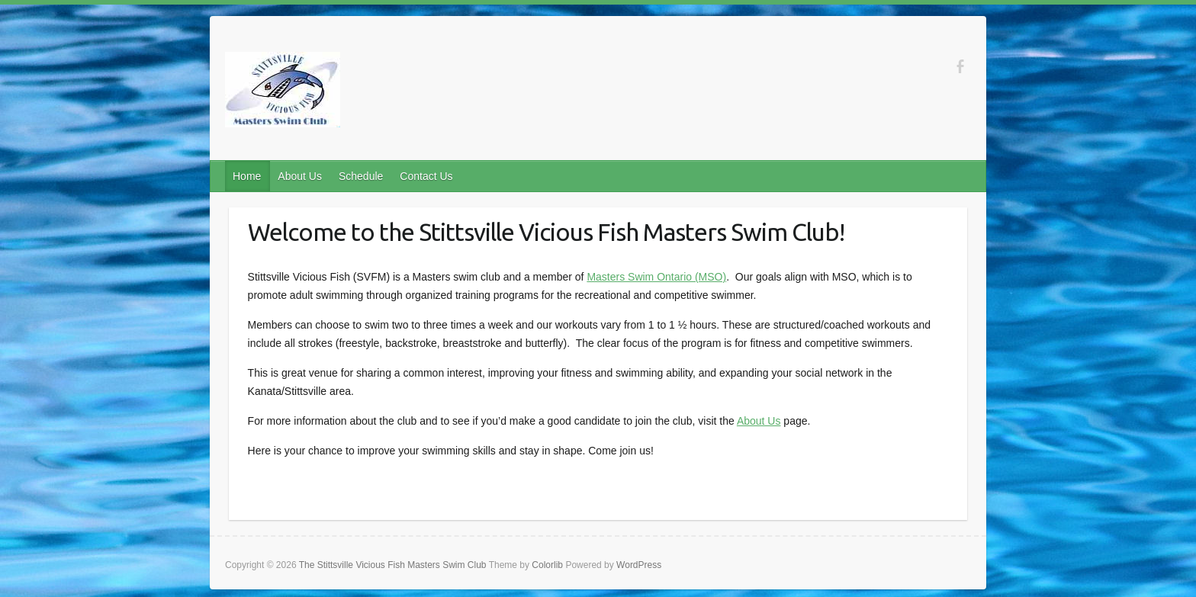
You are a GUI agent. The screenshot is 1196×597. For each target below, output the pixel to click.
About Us (300, 176)
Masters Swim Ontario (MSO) (656, 277)
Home (247, 176)
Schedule (361, 176)
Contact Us (426, 176)
